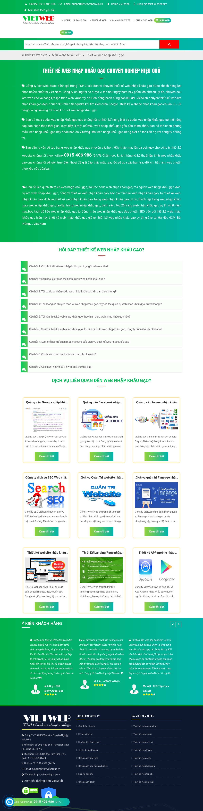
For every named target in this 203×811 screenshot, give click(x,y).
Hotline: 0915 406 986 (39, 4)
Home (66, 20)
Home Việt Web (118, 4)
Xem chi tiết (46, 456)
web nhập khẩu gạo (42, 205)
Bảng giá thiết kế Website (150, 4)
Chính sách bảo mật (87, 758)
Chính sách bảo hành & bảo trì (92, 766)
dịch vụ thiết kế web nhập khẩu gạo (68, 199)
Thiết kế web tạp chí (142, 774)
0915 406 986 (78, 155)
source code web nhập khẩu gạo (110, 187)
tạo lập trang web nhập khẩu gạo (78, 205)
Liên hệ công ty (85, 774)
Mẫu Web (163, 20)
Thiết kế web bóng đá (143, 766)
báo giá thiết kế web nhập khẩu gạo (134, 193)
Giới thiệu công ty (86, 726)
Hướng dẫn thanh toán (88, 742)
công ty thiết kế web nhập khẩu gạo (84, 193)
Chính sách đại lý (86, 782)
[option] (101, 666)
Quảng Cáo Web (120, 20)
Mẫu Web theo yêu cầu (39, 10)
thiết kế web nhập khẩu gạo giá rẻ (72, 217)
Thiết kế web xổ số (141, 734)
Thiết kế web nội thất (143, 782)
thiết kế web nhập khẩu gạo (68, 187)
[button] (101, 266)
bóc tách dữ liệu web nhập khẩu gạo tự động (58, 211)
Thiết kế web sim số (142, 742)
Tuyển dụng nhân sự (87, 750)
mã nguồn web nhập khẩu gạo (154, 187)
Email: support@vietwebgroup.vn (81, 4)
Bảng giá (80, 20)
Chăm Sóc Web (143, 20)
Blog (66, 32)
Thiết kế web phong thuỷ (144, 726)
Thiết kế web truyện (142, 750)
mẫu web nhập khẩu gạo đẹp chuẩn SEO (117, 211)
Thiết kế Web (98, 20)
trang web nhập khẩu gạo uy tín (115, 199)
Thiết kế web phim (141, 758)
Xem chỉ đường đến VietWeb (43, 781)
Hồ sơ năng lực (85, 734)
